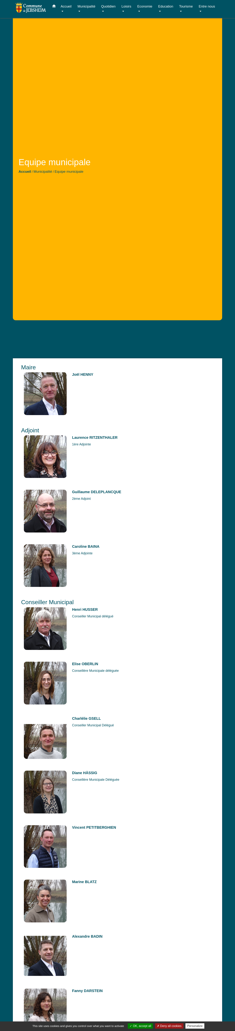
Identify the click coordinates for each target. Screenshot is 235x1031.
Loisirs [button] (126, 6)
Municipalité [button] (86, 6)
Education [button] (165, 6)
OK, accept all (140, 1026)
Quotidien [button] (108, 6)
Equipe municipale (69, 171)
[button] (54, 6)
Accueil (25, 171)
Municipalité (43, 171)
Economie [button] (144, 6)
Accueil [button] (66, 6)
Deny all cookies (169, 1026)
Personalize (195, 1026)
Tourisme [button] (186, 6)
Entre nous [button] (207, 6)
